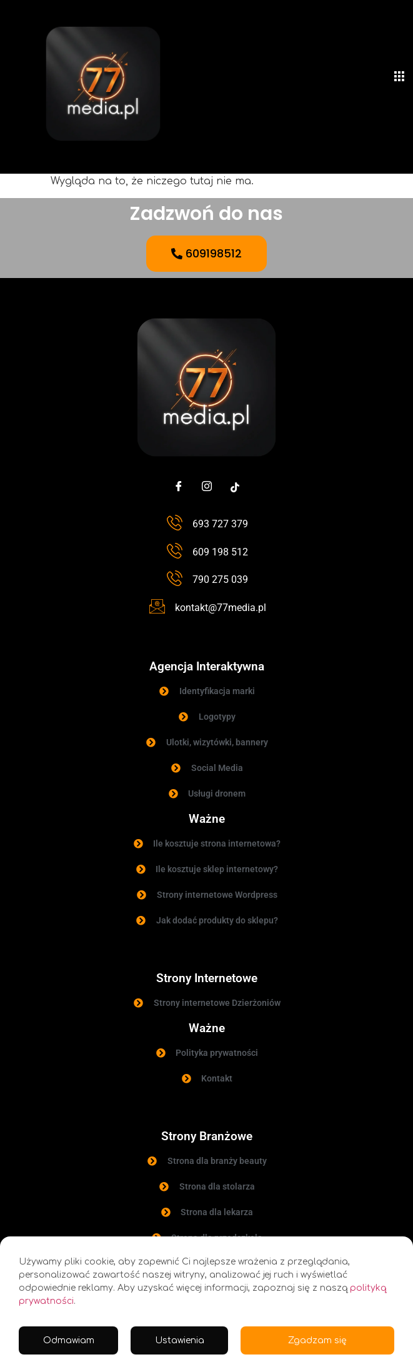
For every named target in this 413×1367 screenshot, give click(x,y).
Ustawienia (179, 1340)
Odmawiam (68, 1340)
